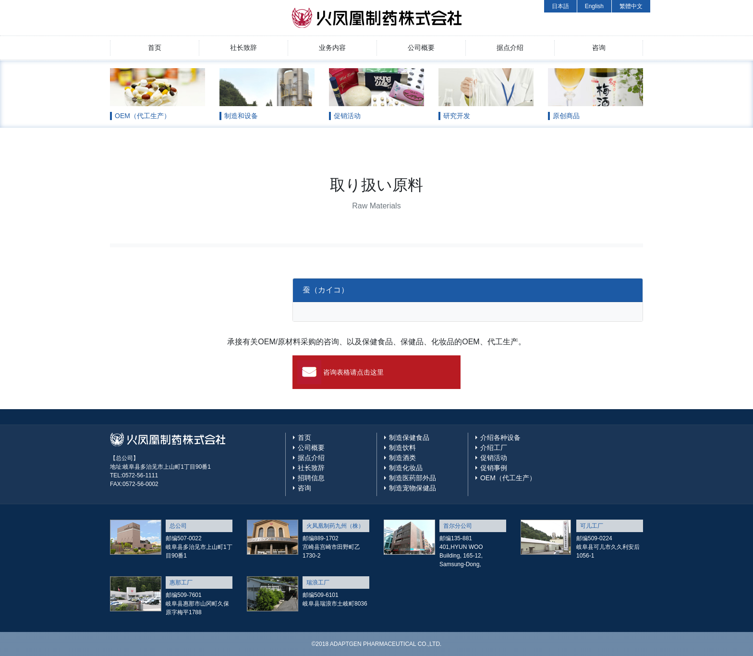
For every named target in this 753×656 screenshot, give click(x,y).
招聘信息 (311, 478)
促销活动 (493, 458)
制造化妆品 (406, 468)
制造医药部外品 (412, 478)
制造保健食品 (409, 437)
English (594, 6)
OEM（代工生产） (508, 478)
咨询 (599, 47)
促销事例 (493, 468)
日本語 (560, 6)
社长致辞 (243, 47)
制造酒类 (402, 458)
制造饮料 (402, 447)
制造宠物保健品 (412, 488)
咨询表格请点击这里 (353, 372)
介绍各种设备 (500, 437)
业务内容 (332, 47)
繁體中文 (631, 6)
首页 (154, 47)
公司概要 (421, 47)
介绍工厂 (493, 447)
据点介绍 (510, 47)
